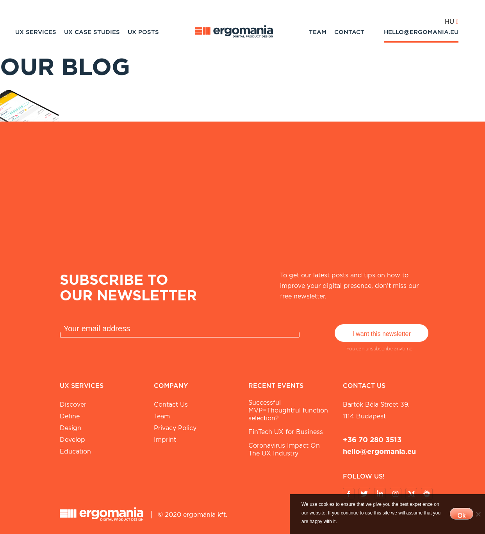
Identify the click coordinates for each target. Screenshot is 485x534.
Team (317, 32)
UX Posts (143, 32)
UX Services (35, 32)
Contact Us (171, 404)
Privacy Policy (175, 428)
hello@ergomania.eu (421, 32)
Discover (73, 404)
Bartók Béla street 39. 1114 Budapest (376, 410)
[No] (478, 514)
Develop (72, 439)
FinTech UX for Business (285, 432)
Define (70, 416)
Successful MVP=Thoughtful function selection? (288, 410)
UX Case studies (92, 32)
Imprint (165, 439)
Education (75, 451)
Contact (349, 32)
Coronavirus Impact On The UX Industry (284, 449)
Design (70, 428)
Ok (461, 515)
